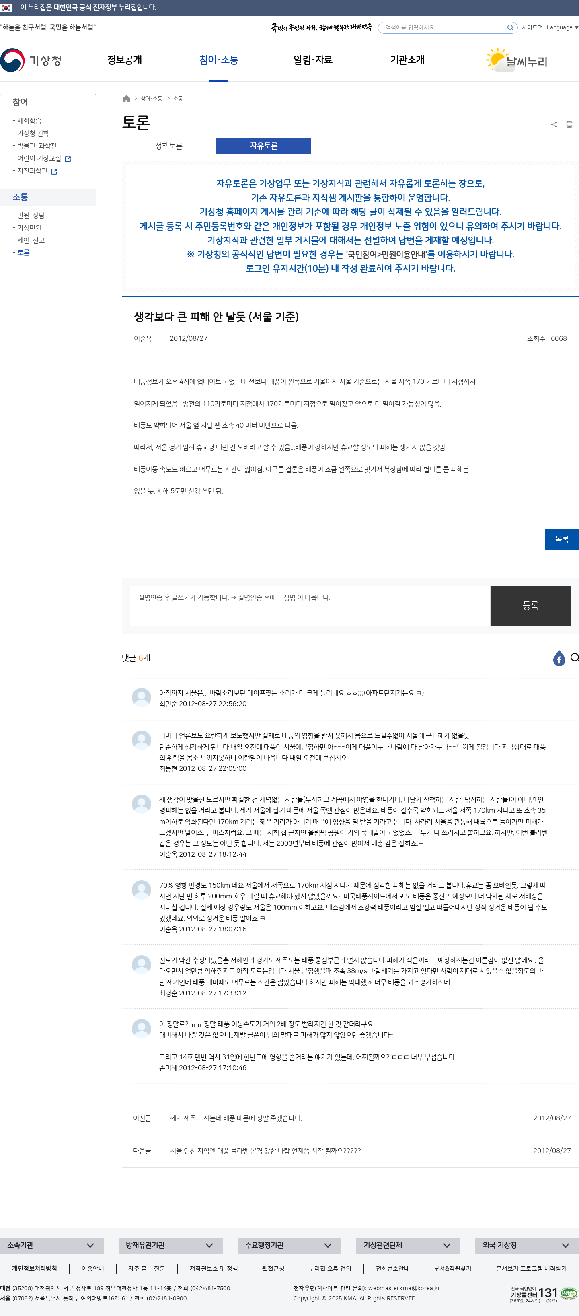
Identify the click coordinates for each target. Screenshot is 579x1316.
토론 (23, 253)
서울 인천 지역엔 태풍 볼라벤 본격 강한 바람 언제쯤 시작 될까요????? (370, 1151)
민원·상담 (31, 215)
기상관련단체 (382, 1246)
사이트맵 (532, 28)
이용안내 (93, 1268)
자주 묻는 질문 (146, 1268)
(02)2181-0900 (167, 1298)
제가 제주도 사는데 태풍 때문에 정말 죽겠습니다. (370, 1118)
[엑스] (573, 658)
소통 (178, 98)
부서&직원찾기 (453, 1268)
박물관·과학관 (37, 146)
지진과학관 (32, 171)
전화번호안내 (393, 1268)
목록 (562, 539)
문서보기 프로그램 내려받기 (531, 1268)
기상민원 (29, 228)
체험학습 (29, 121)
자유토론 (263, 146)
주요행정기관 (264, 1246)
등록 (531, 606)
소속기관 (20, 1246)
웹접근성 (273, 1268)
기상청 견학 (33, 133)
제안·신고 (31, 240)
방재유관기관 (145, 1246)
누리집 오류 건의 (330, 1268)
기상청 (30, 60)
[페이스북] (559, 658)
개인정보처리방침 (34, 1268)
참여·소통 (151, 98)
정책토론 (169, 146)
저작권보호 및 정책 (214, 1268)
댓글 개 (136, 658)
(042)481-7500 (210, 1288)
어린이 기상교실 (39, 158)
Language (560, 28)
